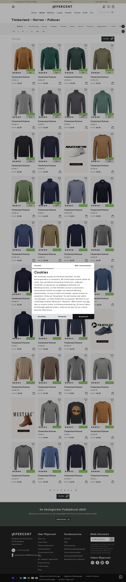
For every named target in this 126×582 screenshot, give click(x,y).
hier (88, 302)
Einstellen (42, 317)
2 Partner (63, 285)
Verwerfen (62, 317)
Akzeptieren (83, 317)
